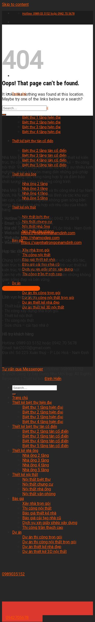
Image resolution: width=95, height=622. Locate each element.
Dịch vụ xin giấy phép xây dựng (49, 522)
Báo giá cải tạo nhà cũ (41, 517)
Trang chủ (20, 397)
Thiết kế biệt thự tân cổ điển (34, 426)
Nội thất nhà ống (36, 489)
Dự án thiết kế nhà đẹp (41, 302)
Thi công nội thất (36, 255)
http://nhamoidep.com (40, 237)
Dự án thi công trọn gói (41, 293)
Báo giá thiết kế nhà (39, 513)
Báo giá (18, 498)
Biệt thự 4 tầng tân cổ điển (45, 441)
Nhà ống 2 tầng (35, 455)
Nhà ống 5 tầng (35, 469)
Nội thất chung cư (37, 484)
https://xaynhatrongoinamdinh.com (51, 242)
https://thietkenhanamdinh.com (48, 233)
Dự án (16, 283)
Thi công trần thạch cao (42, 527)
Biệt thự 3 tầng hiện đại (42, 416)
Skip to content (15, 4)
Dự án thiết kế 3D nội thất (44, 551)
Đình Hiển (53, 378)
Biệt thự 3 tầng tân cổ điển (45, 436)
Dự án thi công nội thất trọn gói (48, 297)
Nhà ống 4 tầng (35, 465)
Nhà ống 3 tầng (35, 460)
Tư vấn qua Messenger (22, 369)
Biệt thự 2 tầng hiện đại (41, 122)
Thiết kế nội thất (24, 207)
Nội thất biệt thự (36, 479)
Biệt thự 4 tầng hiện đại (42, 421)
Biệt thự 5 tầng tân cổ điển (45, 445)
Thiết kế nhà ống (25, 450)
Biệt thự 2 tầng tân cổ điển (45, 431)
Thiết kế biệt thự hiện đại (32, 402)
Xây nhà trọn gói (35, 250)
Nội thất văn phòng (38, 493)
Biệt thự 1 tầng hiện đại (41, 117)
